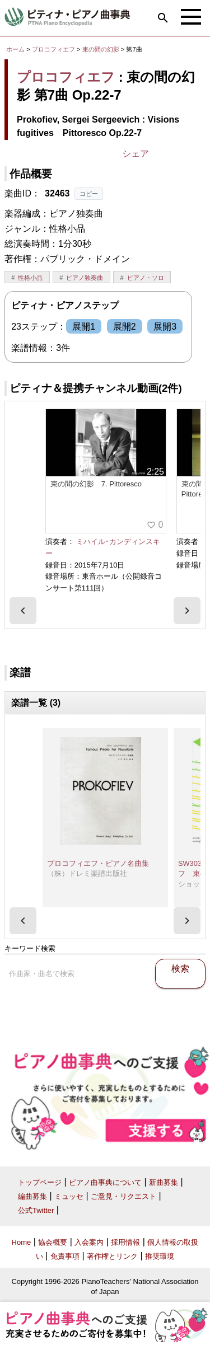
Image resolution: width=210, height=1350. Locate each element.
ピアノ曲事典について (105, 1182)
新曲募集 (163, 1182)
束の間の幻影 (101, 49)
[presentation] (23, 610)
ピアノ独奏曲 (84, 277)
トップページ (40, 1182)
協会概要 (52, 1242)
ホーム (15, 49)
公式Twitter (36, 1210)
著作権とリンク (112, 1256)
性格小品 (30, 277)
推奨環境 (159, 1256)
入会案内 (89, 1242)
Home (21, 1242)
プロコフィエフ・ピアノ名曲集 (98, 863)
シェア (135, 153)
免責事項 (65, 1256)
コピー (89, 193)
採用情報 (125, 1242)
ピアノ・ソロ (145, 277)
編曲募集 (32, 1196)
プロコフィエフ (53, 49)
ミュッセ (68, 1196)
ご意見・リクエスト (123, 1196)
